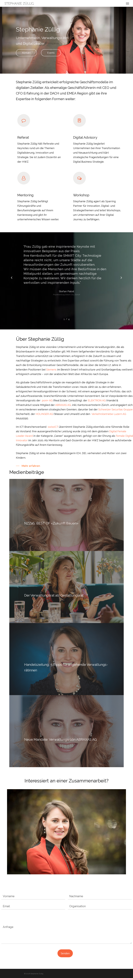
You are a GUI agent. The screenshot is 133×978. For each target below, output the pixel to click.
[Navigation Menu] (127, 3)
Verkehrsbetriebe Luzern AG (109, 413)
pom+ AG (47, 400)
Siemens (51, 369)
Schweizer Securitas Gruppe (115, 409)
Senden (65, 953)
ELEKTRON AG (97, 400)
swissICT (53, 426)
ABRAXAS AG (63, 404)
